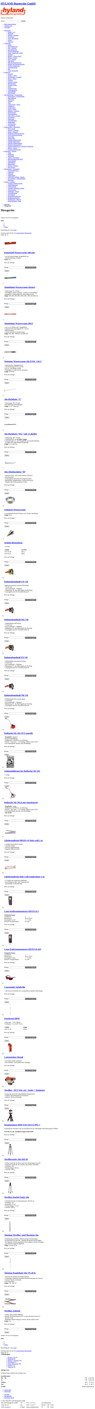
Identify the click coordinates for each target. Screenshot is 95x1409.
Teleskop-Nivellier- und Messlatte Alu (21, 1235)
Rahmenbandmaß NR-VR (16, 695)
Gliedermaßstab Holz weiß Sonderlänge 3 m (24, 876)
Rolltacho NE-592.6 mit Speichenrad (21, 802)
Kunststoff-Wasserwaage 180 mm (19, 252)
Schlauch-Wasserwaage (15, 509)
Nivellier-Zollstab (12, 1311)
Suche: (3, 21)
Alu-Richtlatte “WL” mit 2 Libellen (20, 434)
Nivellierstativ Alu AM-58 (16, 1159)
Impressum (7, 1391)
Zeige (2, 235)
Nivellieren (11, 1362)
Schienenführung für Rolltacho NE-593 (22, 771)
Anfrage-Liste (8, 26)
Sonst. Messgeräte (13, 1364)
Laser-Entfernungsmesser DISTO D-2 (21, 911)
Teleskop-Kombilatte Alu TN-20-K (20, 1273)
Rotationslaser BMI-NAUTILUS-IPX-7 (22, 1125)
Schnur (10, 1365)
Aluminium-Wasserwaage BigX (18, 323)
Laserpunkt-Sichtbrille (14, 987)
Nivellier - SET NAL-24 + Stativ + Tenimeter (24, 1090)
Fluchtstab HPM (11, 1018)
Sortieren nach (5, 233)
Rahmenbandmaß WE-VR (16, 619)
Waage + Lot (11, 1357)
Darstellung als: (5, 230)
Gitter (15, 230)
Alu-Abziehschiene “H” (15, 472)
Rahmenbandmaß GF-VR (16, 581)
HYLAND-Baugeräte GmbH (18, 3)
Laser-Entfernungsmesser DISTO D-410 (22, 949)
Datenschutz (7, 1390)
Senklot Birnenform (13, 542)
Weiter (6, 227)
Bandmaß (10, 1359)
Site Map (6, 1394)
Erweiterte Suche (9, 1398)
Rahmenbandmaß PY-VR (16, 657)
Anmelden (7, 27)
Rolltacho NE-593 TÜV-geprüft (18, 733)
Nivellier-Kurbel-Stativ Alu (16, 1197)
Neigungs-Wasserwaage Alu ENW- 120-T (23, 361)
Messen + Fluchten (13, 1360)
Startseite (7, 204)
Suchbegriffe (8, 1396)
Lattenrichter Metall (13, 1057)
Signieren (10, 1367)
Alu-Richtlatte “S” (12, 399)
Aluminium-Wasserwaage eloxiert (19, 287)
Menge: (6, 267)
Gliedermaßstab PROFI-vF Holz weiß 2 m (23, 840)
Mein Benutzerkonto (10, 24)
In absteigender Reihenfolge (23, 233)
